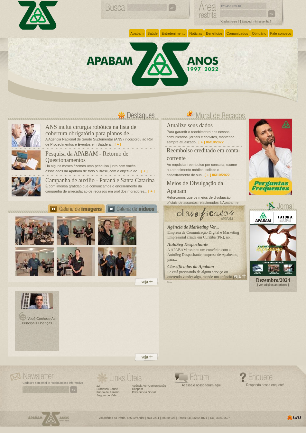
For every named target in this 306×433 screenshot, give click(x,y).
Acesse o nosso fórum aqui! (201, 385)
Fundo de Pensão (108, 392)
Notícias (196, 33)
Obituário (259, 33)
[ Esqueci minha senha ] (255, 21)
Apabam (137, 33)
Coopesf (137, 389)
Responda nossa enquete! (265, 385)
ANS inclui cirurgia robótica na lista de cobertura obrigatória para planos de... (90, 130)
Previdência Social (144, 392)
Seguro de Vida (106, 395)
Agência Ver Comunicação (149, 385)
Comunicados (237, 33)
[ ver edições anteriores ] (273, 284)
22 (98, 385)
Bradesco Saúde (107, 389)
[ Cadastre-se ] (229, 21)
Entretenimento (174, 33)
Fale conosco (280, 33)
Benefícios (214, 33)
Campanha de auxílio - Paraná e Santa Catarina (99, 180)
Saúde (152, 33)
